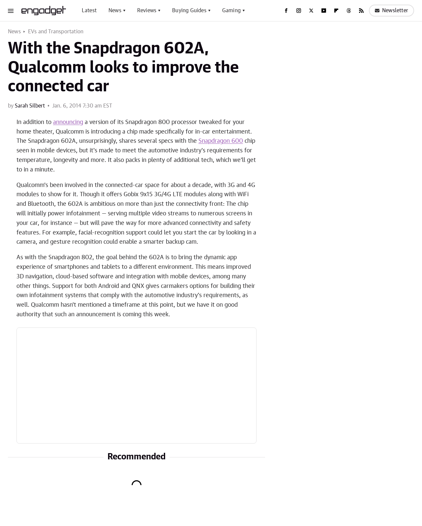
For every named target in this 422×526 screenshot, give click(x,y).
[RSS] (361, 10)
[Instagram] (299, 10)
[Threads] (349, 10)
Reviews (146, 10)
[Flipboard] (336, 10)
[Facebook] (286, 10)
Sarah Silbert (30, 105)
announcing (68, 122)
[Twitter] (311, 10)
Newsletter (391, 10)
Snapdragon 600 (220, 141)
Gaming (231, 10)
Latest (89, 10)
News (114, 10)
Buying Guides (189, 10)
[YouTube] (324, 10)
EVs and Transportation (55, 31)
